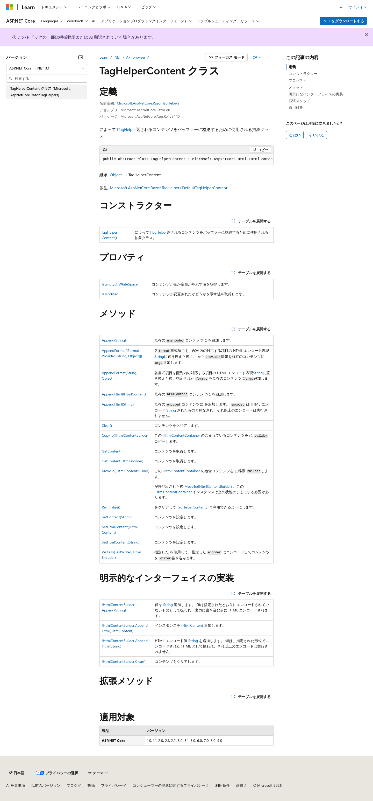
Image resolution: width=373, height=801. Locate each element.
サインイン (358, 6)
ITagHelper (126, 129)
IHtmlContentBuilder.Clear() (123, 661)
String (159, 356)
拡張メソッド (299, 100)
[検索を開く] (341, 7)
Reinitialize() (111, 507)
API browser (135, 57)
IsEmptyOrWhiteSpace (120, 284)
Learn (103, 57)
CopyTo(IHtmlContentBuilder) (125, 435)
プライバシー (112, 785)
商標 (239, 785)
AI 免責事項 (15, 785)
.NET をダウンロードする (343, 20)
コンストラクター (303, 73)
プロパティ (298, 80)
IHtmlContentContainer (181, 435)
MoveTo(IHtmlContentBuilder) (125, 470)
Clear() (107, 425)
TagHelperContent (191, 507)
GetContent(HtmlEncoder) (122, 460)
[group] (186, 159)
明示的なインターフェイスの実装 (316, 94)
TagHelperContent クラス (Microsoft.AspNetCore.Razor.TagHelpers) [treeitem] (40, 91)
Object (116, 174)
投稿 (91, 785)
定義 (292, 66)
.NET (117, 57)
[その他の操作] (269, 57)
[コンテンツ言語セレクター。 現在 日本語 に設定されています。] (16, 773)
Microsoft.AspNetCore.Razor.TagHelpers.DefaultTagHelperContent (168, 187)
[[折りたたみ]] (80, 57)
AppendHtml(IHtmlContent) (124, 394)
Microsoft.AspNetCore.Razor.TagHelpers (148, 103)
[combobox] (46, 68)
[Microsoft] (9, 7)
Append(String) (114, 340)
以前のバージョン (45, 785)
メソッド (296, 87)
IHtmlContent (192, 625)
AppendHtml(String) (118, 404)
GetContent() (112, 451)
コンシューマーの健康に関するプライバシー (169, 785)
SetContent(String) (117, 516)
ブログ (72, 785)
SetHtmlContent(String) (120, 542)
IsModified (110, 293)
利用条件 (222, 785)
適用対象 (296, 107)
